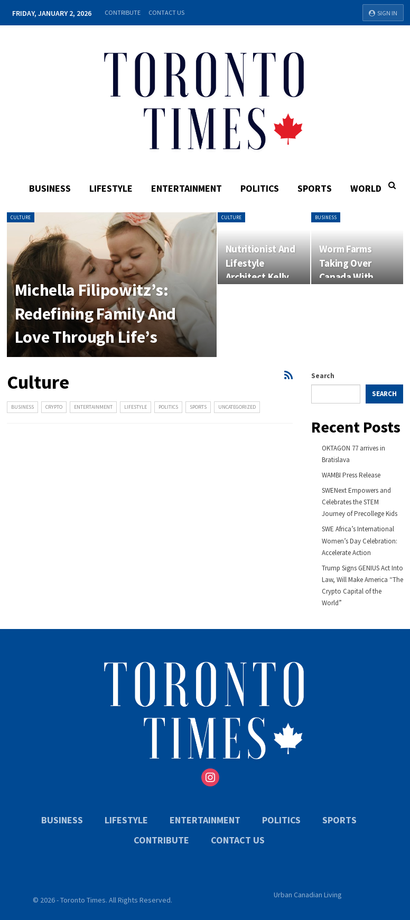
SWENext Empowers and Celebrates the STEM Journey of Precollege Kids (359, 502)
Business (50, 188)
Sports (314, 188)
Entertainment (186, 188)
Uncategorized (237, 406)
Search (322, 375)
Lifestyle (111, 188)
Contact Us (166, 12)
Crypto (53, 406)
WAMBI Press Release (351, 475)
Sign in (383, 13)
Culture (21, 217)
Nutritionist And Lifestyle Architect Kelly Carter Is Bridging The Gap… (264, 277)
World (365, 188)
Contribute (123, 12)
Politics (259, 188)
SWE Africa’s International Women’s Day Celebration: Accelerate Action (359, 540)
